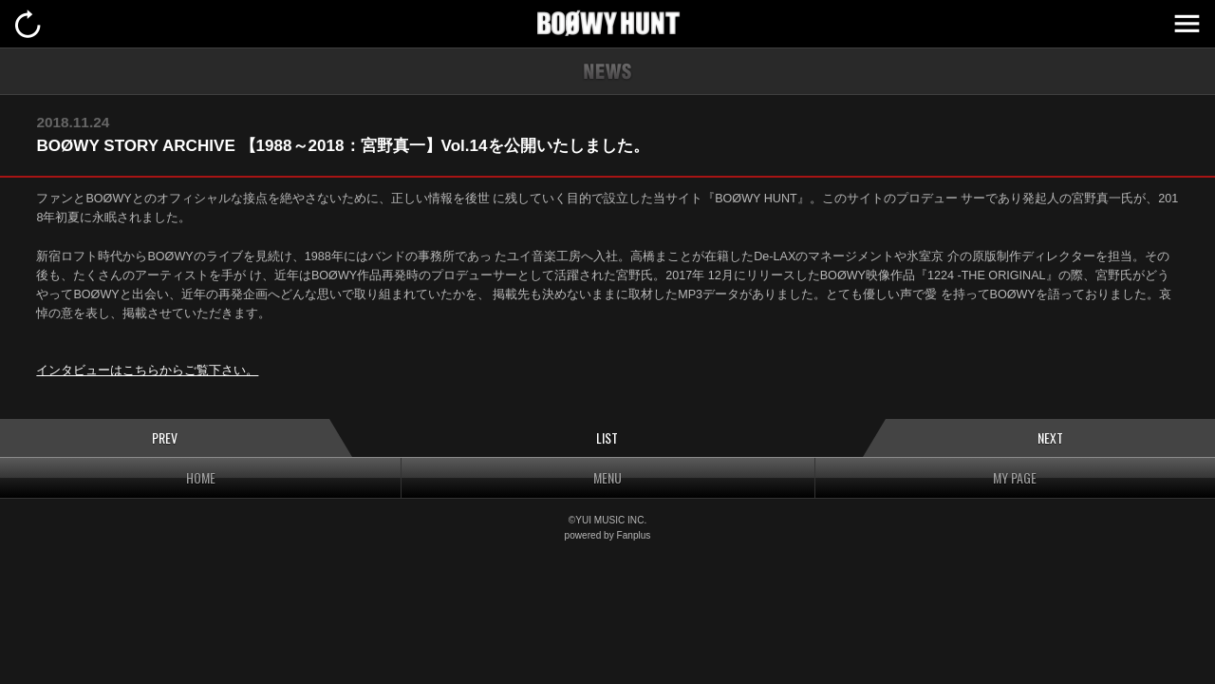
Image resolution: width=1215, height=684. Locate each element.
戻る (28, 24)
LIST (607, 437)
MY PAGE (1015, 477)
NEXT (1050, 437)
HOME (200, 477)
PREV (165, 437)
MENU (1186, 24)
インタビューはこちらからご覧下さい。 (147, 370)
